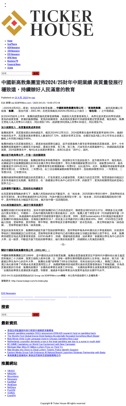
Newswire (12, 379)
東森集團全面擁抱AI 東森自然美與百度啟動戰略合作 (34, 355)
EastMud (11, 381)
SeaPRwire (12, 44)
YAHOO (11, 370)
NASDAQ (11, 373)
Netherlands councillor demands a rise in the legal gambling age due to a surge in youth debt (53, 341)
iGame (10, 67)
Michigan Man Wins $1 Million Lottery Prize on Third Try (35, 347)
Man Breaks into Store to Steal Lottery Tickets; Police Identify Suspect (42, 349)
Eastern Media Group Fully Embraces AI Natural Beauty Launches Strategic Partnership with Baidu (56, 352)
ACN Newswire (13, 47)
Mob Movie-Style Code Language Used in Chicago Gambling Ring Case (42, 338)
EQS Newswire (13, 54)
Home (9, 40)
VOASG (11, 392)
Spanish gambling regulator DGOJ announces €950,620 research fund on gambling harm (51, 333)
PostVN (11, 390)
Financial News (13, 64)
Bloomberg (12, 376)
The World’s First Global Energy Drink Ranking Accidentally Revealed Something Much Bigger (53, 336)
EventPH (11, 395)
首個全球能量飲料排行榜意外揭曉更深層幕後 (30, 330)
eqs (33, 97)
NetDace (11, 387)
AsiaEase (12, 384)
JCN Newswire (13, 50)
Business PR (12, 61)
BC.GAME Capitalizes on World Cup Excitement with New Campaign (41, 344)
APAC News (12, 57)
